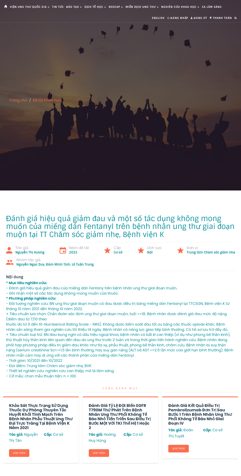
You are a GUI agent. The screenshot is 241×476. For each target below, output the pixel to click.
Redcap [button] (116, 7)
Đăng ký (199, 18)
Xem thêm (19, 453)
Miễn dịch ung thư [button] (142, 7)
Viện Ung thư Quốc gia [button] (30, 7)
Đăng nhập (177, 18)
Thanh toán (220, 18)
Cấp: (48, 434)
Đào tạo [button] (74, 7)
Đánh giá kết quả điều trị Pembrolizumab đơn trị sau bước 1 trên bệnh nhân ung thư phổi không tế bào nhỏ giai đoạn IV (200, 414)
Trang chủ (18, 100)
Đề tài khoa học (47, 100)
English (158, 18)
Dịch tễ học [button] (95, 7)
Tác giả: (16, 434)
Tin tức (58, 7)
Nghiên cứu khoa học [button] (180, 7)
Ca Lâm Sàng (212, 7)
